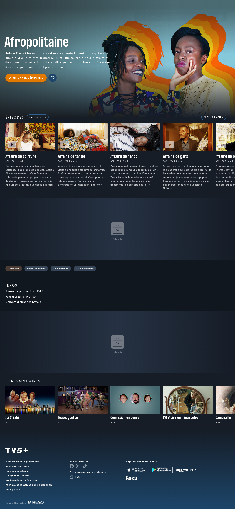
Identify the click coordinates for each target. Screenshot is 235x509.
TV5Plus (23, 8)
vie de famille (60, 268)
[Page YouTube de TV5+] (85, 466)
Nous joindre (12, 489)
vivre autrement (84, 268)
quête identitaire (36, 268)
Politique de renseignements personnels (28, 484)
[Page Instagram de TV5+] (78, 466)
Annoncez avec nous (17, 466)
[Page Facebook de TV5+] (72, 466)
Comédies (13, 268)
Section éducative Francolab (21, 480)
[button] (171, 11)
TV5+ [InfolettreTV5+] (78, 476)
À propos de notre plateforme (22, 461)
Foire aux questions (16, 470)
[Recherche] (220, 11)
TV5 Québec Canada (17, 475)
